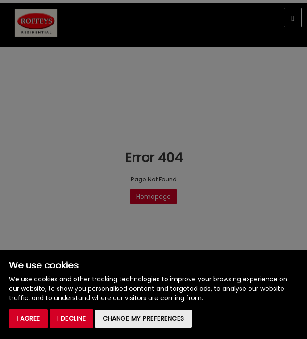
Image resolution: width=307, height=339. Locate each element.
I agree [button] (28, 318)
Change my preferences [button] (143, 318)
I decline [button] (71, 318)
